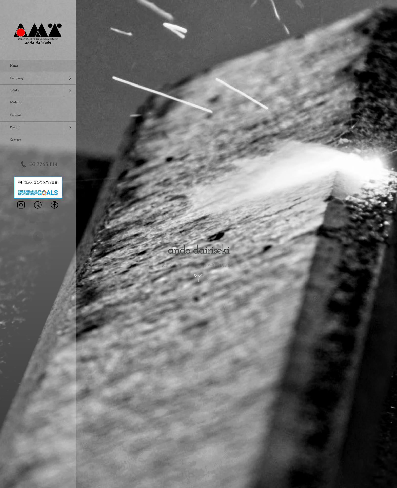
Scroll (199, 276)
